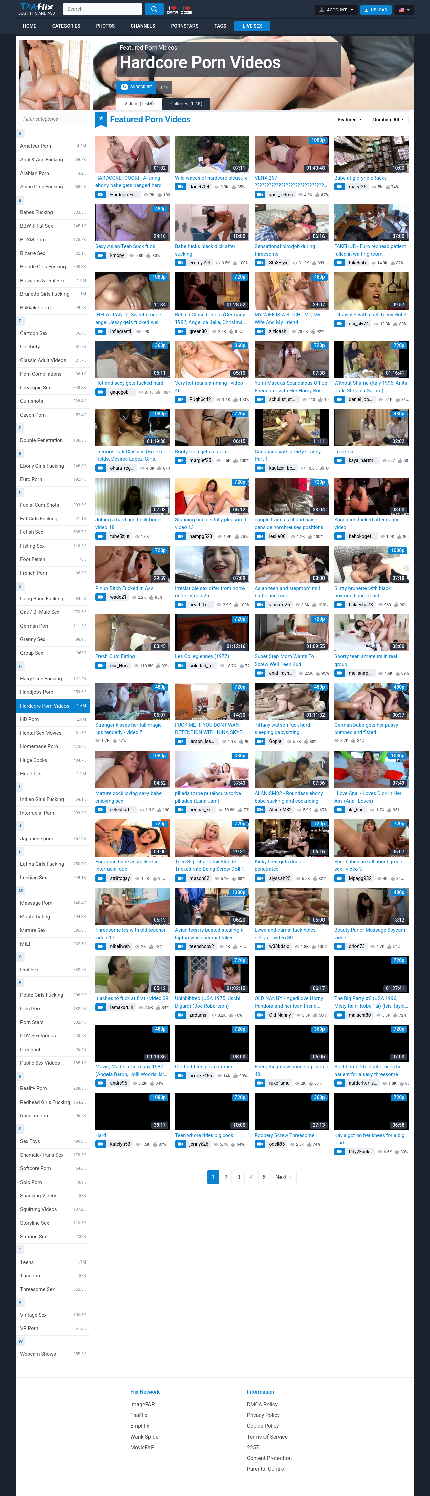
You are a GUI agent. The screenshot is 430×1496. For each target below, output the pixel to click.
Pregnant (53, 1049)
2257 (253, 1447)
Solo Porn (53, 1182)
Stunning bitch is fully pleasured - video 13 (212, 523)
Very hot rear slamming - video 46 (209, 387)
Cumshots (53, 401)
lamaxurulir (121, 1007)
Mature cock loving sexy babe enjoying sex (128, 797)
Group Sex (53, 653)
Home (29, 26)
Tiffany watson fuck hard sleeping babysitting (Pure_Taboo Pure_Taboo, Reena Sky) (291, 729)
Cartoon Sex (53, 333)
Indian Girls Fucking (53, 799)
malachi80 (359, 1015)
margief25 (199, 460)
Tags (220, 26)
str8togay (119, 878)
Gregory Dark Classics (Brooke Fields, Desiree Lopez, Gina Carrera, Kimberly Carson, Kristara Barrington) (129, 455)
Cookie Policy (263, 1426)
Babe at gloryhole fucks (360, 178)
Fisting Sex (53, 546)
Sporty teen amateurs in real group (365, 660)
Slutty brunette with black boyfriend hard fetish (362, 592)
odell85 (276, 1144)
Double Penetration (53, 440)
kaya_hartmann (364, 460)
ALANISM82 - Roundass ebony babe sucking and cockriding (289, 797)
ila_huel (356, 809)
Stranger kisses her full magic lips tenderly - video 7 (128, 729)
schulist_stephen (284, 399)
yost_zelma (280, 194)
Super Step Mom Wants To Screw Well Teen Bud (284, 660)
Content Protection (269, 1458)
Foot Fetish (53, 559)
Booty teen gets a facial (201, 451)
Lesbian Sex (53, 877)
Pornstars (185, 26)
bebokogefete (363, 536)
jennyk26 (198, 1144)
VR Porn (53, 1328)
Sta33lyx (277, 262)
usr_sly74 (358, 323)
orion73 (356, 946)
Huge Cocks (53, 760)
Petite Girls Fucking (53, 995)
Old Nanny (279, 1015)
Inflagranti (120, 331)
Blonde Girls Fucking (53, 267)
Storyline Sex (53, 1223)
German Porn (53, 626)
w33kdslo (278, 946)
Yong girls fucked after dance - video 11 (368, 523)
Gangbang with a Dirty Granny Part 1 (288, 455)
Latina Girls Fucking (53, 864)
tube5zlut (119, 536)
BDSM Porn (53, 240)
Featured (348, 119)
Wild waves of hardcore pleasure (211, 178)
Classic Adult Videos (53, 360)
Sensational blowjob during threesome (285, 250)
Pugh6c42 (199, 399)
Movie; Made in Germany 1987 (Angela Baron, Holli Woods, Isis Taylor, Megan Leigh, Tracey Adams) (130, 1071)
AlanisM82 (280, 809)
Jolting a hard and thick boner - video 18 (130, 523)
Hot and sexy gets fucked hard (129, 383)
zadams (197, 1015)
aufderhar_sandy (364, 1083)
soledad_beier (202, 665)
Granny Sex (53, 639)
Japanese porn (53, 839)
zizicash (277, 331)
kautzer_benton (283, 468)
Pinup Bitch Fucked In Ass (124, 588)
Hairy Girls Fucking (53, 679)
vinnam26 (279, 604)
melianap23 (361, 673)
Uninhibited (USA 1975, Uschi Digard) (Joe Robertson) (207, 1002)
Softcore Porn (53, 1168)
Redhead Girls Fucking (53, 1102)
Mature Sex (53, 930)
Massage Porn (53, 903)
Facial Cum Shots (53, 505)
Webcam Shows (53, 1354)
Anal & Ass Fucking (53, 160)
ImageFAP (142, 1404)
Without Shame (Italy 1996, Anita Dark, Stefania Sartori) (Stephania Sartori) (370, 387)
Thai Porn (53, 1276)
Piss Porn (53, 1009)
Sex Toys (53, 1141)
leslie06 (277, 536)
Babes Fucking (53, 212)
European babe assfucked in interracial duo (127, 865)
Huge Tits (53, 774)
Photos (105, 26)
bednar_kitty (201, 809)
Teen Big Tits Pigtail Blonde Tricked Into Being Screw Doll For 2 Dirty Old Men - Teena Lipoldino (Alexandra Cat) (212, 866)
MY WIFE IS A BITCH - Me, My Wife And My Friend (287, 319)
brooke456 (200, 1075)
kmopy (116, 255)
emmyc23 (199, 262)
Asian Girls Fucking (53, 187)
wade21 (118, 597)
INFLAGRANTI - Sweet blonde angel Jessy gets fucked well (128, 319)
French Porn (53, 573)
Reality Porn (53, 1088)
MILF (53, 944)
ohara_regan (122, 468)
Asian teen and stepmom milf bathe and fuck (287, 592)
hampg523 (200, 536)
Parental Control (266, 1469)
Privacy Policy (263, 1415)
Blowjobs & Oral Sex (53, 280)
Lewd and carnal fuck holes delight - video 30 (285, 934)
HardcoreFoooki (125, 194)
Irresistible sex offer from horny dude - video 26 (210, 592)
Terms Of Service (267, 1437)
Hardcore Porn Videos (53, 706)
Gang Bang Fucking (53, 599)
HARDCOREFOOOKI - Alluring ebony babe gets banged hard (128, 182)
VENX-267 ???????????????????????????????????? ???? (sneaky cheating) (292, 182)
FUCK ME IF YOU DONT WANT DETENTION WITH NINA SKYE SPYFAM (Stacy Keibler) (208, 729)
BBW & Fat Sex (53, 226)
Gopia (275, 741)
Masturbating (53, 917)
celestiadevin (123, 809)
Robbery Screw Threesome (284, 1135)
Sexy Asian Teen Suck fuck (125, 246)
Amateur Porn (53, 146)
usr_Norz (119, 665)
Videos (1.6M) (139, 103)
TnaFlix (138, 1415)
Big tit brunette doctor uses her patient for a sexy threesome (368, 1070)
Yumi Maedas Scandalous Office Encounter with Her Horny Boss (291, 387)
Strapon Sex (53, 1237)
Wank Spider (145, 1437)
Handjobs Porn (53, 692)
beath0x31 (200, 604)
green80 (197, 331)
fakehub (357, 262)
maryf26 (357, 186)
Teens (53, 1262)
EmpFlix (139, 1426)
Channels (143, 26)
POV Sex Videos (53, 1036)
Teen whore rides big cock (204, 1135)
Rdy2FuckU (360, 1151)
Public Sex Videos (53, 1063)
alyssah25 (279, 878)
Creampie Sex (53, 388)
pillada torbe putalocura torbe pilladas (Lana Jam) (208, 797)
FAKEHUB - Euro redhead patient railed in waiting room (370, 250)
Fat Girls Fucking (53, 519)
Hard (100, 1135)
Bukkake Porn (53, 308)
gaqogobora (122, 392)
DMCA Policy (262, 1404)
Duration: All (386, 119)
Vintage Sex (53, 1315)
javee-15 (343, 451)
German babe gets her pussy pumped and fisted (366, 729)
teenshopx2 (201, 946)
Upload (376, 9)
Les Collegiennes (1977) (202, 656)
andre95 (118, 1083)
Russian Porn (53, 1116)
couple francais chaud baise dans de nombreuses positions (289, 523)
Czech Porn (53, 415)
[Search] (154, 9)
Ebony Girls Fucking (53, 466)
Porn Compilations (53, 374)
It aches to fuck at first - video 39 (131, 998)
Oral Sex (53, 970)
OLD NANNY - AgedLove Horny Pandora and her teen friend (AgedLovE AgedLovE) (289, 1002)
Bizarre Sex (53, 253)
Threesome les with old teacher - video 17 (131, 934)
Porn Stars (53, 1022)
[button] (336, 10)
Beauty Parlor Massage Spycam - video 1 (371, 934)
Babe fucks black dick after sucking (205, 250)
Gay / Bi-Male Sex (53, 612)
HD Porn (53, 719)
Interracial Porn (53, 813)
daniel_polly (361, 399)
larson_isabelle (203, 741)
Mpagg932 (360, 878)
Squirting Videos (53, 1209)
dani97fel (198, 186)
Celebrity (53, 347)
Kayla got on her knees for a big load (369, 1139)
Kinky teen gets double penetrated (280, 865)
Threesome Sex (53, 1289)
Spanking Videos (53, 1196)
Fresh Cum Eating (115, 656)
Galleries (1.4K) (186, 103)
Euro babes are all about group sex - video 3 (368, 865)
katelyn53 (119, 1144)
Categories (66, 26)
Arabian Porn (53, 173)
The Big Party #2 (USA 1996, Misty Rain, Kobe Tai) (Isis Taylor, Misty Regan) (370, 1002)
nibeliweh (119, 946)
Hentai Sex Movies (53, 733)
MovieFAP (142, 1447)
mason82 (198, 878)
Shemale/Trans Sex (53, 1155)
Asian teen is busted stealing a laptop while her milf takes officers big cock (209, 934)
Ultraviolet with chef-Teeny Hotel (370, 315)
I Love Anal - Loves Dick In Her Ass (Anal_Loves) (367, 797)
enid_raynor (280, 673)
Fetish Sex (53, 532)
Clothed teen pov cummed (204, 1067)
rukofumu (279, 1083)
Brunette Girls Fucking (53, 294)
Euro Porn (53, 479)
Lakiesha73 (360, 604)
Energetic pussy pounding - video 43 (291, 1070)
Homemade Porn (53, 746)
